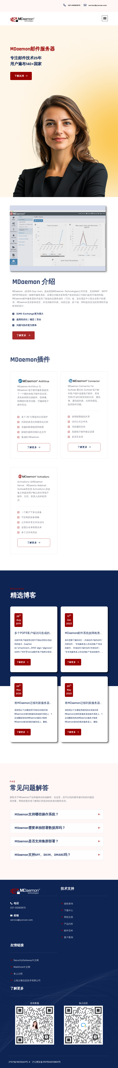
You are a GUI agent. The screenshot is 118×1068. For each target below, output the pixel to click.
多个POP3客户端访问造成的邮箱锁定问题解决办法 (46, 633)
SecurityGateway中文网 (26, 960)
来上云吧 (18, 973)
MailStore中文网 (22, 967)
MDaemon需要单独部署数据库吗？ (40, 829)
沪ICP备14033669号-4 (19, 1062)
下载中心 (68, 910)
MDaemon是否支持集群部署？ (37, 843)
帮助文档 (68, 917)
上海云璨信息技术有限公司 (27, 980)
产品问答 (68, 924)
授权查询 (68, 903)
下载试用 (21, 76)
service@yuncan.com (97, 5)
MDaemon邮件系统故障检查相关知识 (88, 633)
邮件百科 (68, 930)
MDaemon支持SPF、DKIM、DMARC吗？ (43, 856)
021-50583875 (74, 5)
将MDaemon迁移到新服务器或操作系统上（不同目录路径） (51, 703)
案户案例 (68, 937)
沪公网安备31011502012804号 (46, 1062)
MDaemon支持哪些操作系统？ (37, 816)
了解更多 (25, 335)
